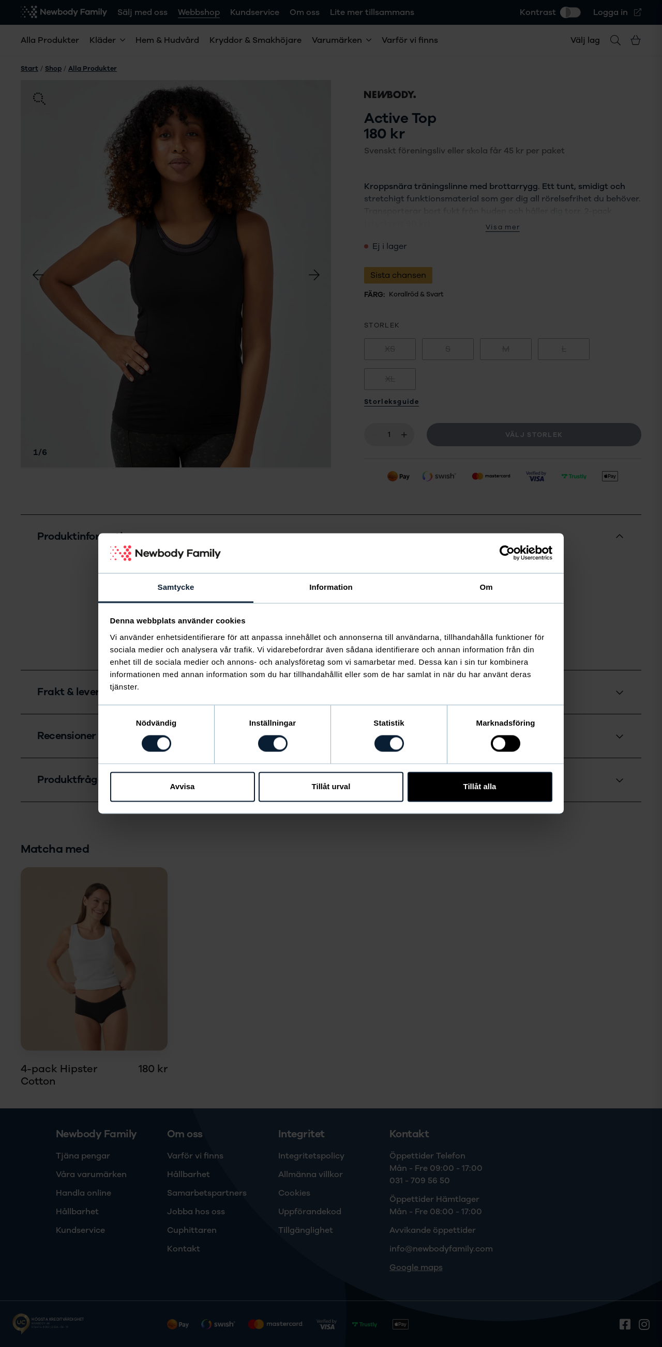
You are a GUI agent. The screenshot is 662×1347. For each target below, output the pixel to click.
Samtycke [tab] (176, 587)
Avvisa (182, 786)
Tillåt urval (331, 786)
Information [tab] (331, 587)
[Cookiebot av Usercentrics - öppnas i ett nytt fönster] (507, 553)
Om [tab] (485, 587)
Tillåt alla (479, 786)
